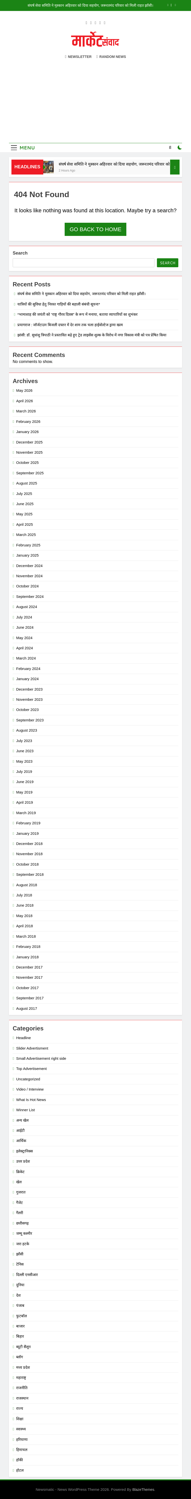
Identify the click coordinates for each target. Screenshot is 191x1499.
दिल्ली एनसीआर (27, 1275)
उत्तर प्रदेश (23, 1161)
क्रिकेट (20, 1172)
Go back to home (95, 229)
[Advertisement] (95, 98)
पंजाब (20, 1305)
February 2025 (28, 545)
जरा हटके (22, 1244)
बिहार (20, 1336)
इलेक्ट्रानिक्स (24, 1151)
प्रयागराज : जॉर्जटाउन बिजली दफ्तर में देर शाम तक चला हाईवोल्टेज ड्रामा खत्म (70, 325)
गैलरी (19, 1213)
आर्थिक (21, 1141)
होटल (20, 1470)
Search (20, 253)
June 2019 (25, 782)
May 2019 (24, 792)
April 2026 (24, 401)
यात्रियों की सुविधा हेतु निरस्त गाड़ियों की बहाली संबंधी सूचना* (58, 304)
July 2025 (24, 493)
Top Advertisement (31, 1068)
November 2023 (29, 699)
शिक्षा (19, 1419)
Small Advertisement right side (41, 1058)
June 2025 (25, 504)
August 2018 (26, 885)
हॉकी (19, 1460)
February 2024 (28, 668)
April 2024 (24, 648)
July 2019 (24, 771)
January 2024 (27, 679)
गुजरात (21, 1192)
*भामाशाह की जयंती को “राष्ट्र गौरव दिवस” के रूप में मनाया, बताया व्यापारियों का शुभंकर (77, 314)
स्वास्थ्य (21, 1429)
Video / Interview (30, 1089)
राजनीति (22, 1388)
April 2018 (24, 926)
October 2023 (27, 709)
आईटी (20, 1130)
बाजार (20, 1326)
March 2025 (26, 534)
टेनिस (20, 1264)
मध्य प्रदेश (23, 1367)
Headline (23, 1038)
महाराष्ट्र (21, 1377)
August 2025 (26, 483)
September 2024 (30, 596)
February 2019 (28, 823)
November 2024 (29, 576)
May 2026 (24, 390)
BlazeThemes (143, 1490)
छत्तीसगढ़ (22, 1223)
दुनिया (20, 1285)
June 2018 (25, 905)
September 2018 (30, 874)
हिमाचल (21, 1450)
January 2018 (27, 957)
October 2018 (27, 864)
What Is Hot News (31, 1100)
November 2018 (29, 854)
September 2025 (30, 473)
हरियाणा (22, 1439)
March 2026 (26, 411)
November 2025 (29, 452)
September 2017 (30, 998)
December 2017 (29, 967)
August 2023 (26, 730)
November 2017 (29, 977)
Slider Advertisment (32, 1048)
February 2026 (28, 421)
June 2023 (25, 751)
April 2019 (24, 802)
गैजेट (19, 1202)
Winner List (25, 1110)
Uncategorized (28, 1079)
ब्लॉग (19, 1357)
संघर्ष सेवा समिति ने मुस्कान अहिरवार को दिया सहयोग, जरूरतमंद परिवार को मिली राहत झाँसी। (91, 5)
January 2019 (27, 833)
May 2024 (24, 638)
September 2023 (30, 720)
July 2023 (24, 741)
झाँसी (19, 1254)
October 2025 (27, 462)
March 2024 (26, 658)
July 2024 (24, 617)
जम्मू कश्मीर (24, 1233)
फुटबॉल (21, 1316)
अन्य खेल (22, 1120)
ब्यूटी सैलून (23, 1347)
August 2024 (26, 607)
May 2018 (24, 916)
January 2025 (27, 555)
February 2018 (28, 946)
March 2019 (26, 813)
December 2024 (29, 566)
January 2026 (27, 432)
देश (18, 1295)
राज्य (19, 1408)
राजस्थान (22, 1398)
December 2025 (29, 442)
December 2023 (29, 689)
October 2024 (27, 586)
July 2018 (24, 895)
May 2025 (24, 514)
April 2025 (24, 524)
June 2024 (25, 627)
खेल (19, 1182)
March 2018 (26, 936)
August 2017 (26, 1008)
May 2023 (24, 761)
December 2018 (29, 843)
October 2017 (27, 988)
